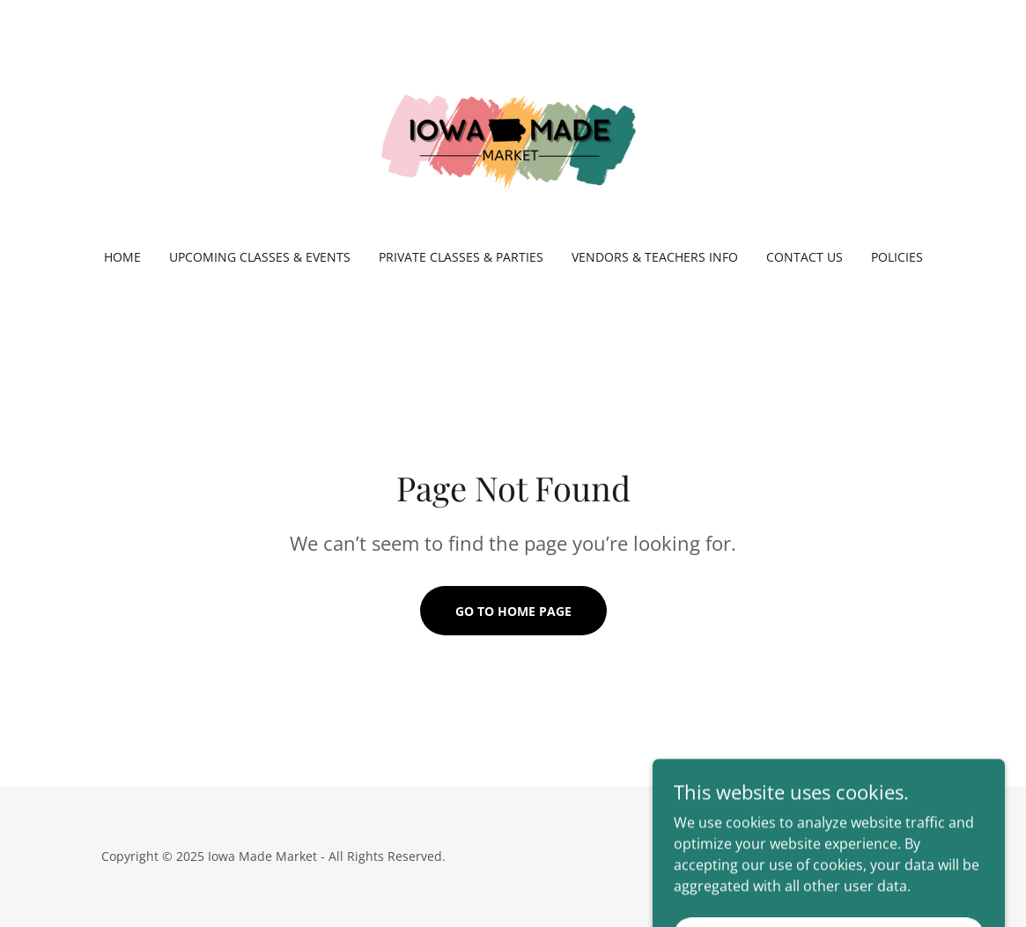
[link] (512, 135)
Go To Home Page (513, 611)
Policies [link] (897, 256)
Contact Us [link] (804, 256)
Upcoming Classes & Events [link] (260, 256)
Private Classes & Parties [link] (461, 256)
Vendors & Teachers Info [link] (655, 256)
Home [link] (122, 256)
